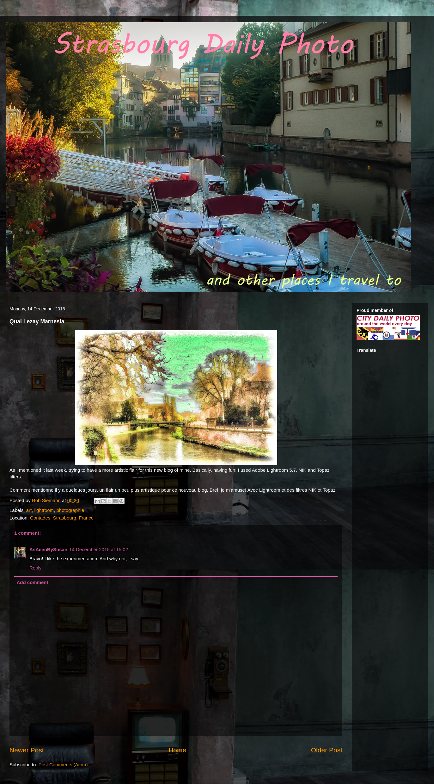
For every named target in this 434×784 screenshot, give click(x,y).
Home (177, 750)
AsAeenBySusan (48, 549)
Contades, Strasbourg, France (62, 517)
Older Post (326, 750)
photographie (70, 510)
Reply (35, 567)
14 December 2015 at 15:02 (98, 549)
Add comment (32, 582)
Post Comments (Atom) (63, 764)
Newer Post (26, 750)
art (29, 510)
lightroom (44, 510)
